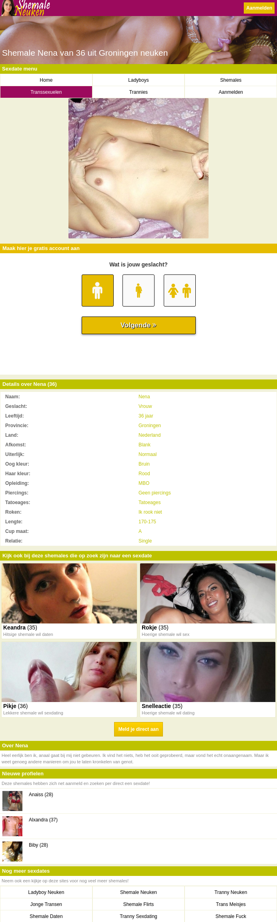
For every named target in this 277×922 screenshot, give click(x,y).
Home (46, 80)
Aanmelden (259, 8)
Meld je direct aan (138, 729)
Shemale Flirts (138, 904)
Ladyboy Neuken (46, 892)
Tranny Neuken (231, 892)
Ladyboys (138, 80)
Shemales (230, 80)
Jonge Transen (46, 904)
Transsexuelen (46, 92)
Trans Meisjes (231, 904)
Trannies (138, 92)
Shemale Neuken (138, 892)
